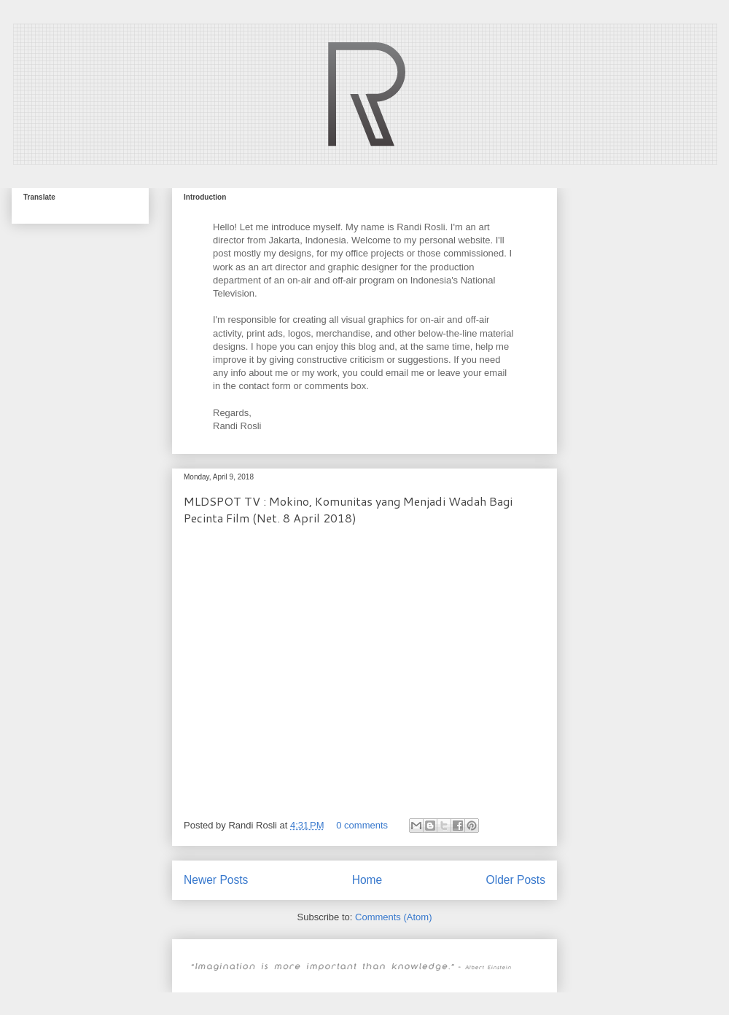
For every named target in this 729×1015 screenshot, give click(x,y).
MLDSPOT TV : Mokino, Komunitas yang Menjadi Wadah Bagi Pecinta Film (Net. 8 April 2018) (348, 509)
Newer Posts (216, 880)
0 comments (362, 825)
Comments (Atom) (393, 917)
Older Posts (515, 880)
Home (367, 880)
